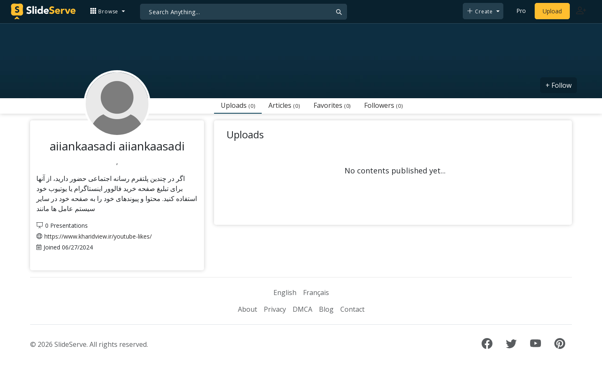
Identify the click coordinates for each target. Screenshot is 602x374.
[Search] (243, 12)
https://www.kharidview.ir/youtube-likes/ (98, 236)
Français (316, 292)
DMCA (302, 309)
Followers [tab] (383, 105)
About (247, 309)
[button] (107, 11)
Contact (352, 309)
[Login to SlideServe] (581, 11)
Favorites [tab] (332, 105)
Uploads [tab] (238, 105)
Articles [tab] (284, 105)
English (284, 292)
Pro (521, 11)
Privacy (275, 309)
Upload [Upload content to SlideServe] (552, 11)
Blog (326, 309)
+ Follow (558, 85)
